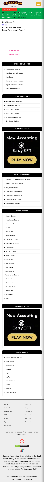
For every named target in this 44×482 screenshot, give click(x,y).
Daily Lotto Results (12, 188)
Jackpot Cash (10, 236)
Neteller (8, 389)
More (7, 298)
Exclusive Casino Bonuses (14, 81)
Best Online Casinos (12, 109)
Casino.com (10, 283)
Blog (26, 408)
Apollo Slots (10, 247)
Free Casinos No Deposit (14, 73)
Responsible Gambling (29, 416)
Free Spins (9, 77)
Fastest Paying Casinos (14, 357)
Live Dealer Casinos (12, 121)
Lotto (6, 418)
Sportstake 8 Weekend (13, 203)
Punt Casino (10, 228)
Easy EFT (9, 369)
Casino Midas (10, 279)
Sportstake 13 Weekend (14, 195)
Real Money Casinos (13, 105)
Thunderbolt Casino (12, 243)
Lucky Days (9, 291)
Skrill (7, 373)
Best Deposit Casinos (13, 69)
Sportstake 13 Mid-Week (14, 191)
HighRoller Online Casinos (14, 85)
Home (6, 404)
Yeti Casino (9, 267)
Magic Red (9, 232)
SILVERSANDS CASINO (10, 12)
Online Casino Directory (14, 101)
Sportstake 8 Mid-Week (13, 199)
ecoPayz (8, 377)
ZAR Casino (10, 271)
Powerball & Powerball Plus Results (18, 180)
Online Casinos (9, 408)
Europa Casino (11, 216)
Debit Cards (10, 361)
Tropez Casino (10, 255)
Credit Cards (10, 365)
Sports (6, 422)
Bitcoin (8, 385)
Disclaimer (7, 425)
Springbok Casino (12, 224)
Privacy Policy (29, 422)
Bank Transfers (11, 393)
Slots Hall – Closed (12, 239)
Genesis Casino (11, 287)
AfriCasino (9, 259)
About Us (28, 404)
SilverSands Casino (12, 220)
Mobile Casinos (9, 411)
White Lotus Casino (12, 275)
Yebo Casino (10, 263)
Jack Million (9, 294)
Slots (6, 415)
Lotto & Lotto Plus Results (14, 184)
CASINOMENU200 (19, 17)
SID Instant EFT (11, 381)
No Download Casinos (13, 117)
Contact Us (28, 411)
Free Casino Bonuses (13, 89)
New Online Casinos (12, 113)
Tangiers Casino (11, 251)
